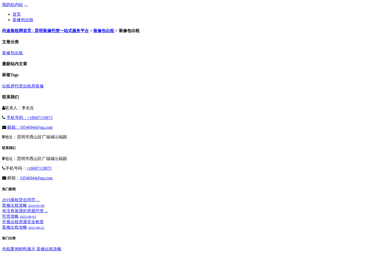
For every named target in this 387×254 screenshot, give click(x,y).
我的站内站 (12, 4)
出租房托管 (12, 86)
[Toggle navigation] (26, 6)
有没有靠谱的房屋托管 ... (25, 211)
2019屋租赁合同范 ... (21, 200)
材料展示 (27, 249)
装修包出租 (23, 19)
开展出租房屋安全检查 (23, 222)
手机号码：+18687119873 (29, 117)
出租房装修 (33, 86)
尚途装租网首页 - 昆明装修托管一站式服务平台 (45, 30)
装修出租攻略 (14, 205)
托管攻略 (10, 216)
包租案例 (10, 249)
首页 (17, 14)
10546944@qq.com (36, 178)
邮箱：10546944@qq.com (30, 127)
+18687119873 (38, 168)
